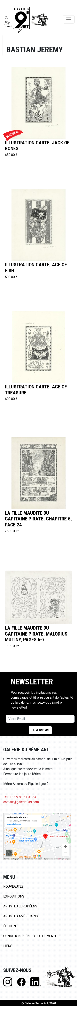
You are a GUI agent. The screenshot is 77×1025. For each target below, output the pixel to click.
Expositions (13, 896)
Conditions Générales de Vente (30, 936)
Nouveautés (13, 886)
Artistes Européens (20, 906)
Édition (9, 926)
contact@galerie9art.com (21, 802)
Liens (7, 946)
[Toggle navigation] (69, 19)
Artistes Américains (20, 916)
